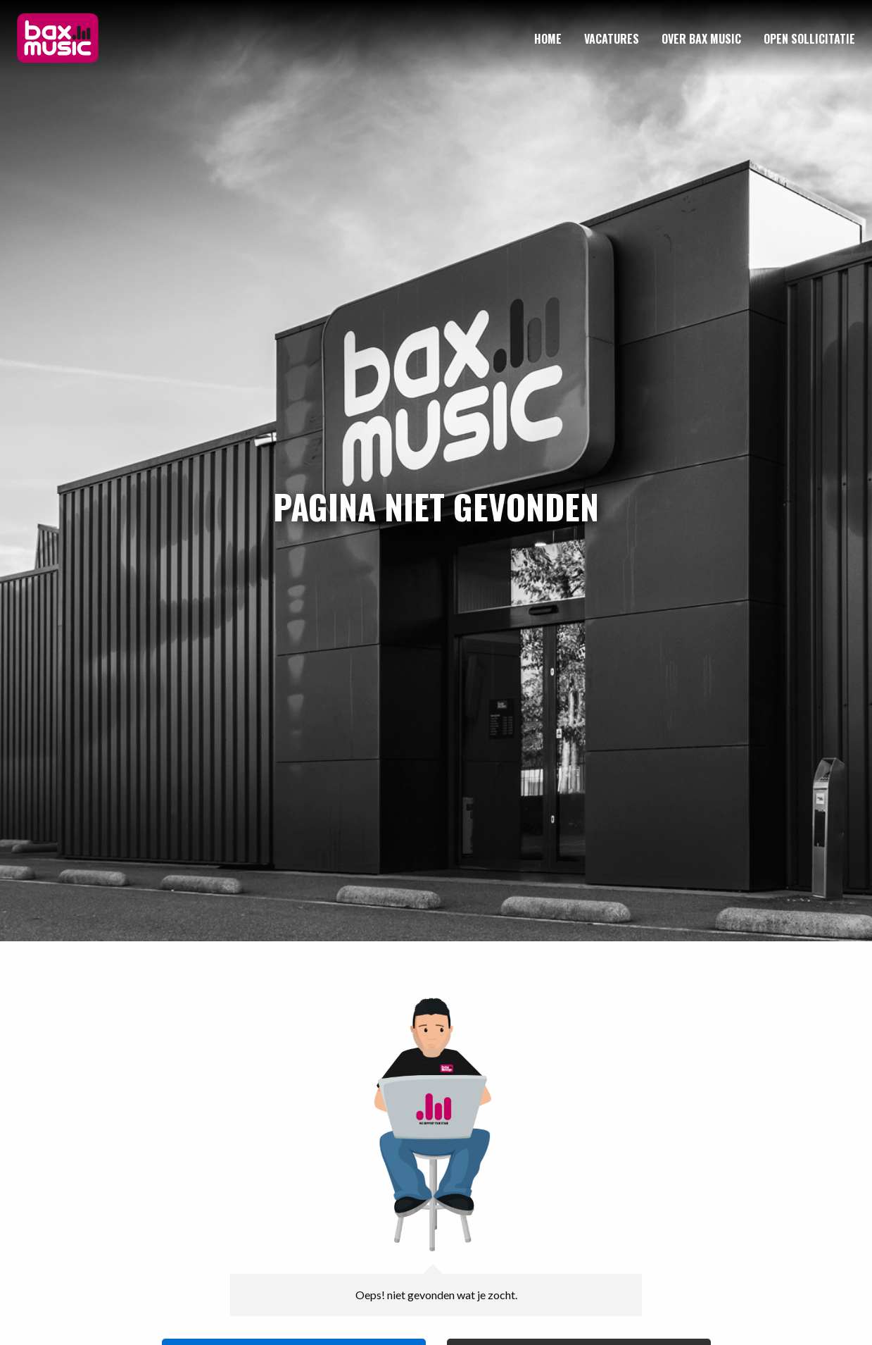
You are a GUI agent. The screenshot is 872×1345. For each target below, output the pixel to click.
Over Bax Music (701, 38)
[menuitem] (548, 38)
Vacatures (611, 38)
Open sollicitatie (809, 38)
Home (548, 38)
